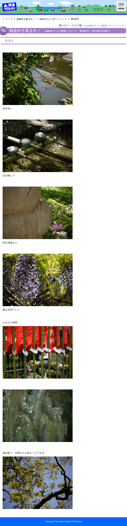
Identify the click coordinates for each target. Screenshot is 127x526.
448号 (64, 25)
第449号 (75, 19)
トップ (9, 19)
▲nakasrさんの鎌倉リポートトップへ (105, 25)
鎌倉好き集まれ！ (26, 19)
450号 (77, 25)
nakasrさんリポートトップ (52, 19)
